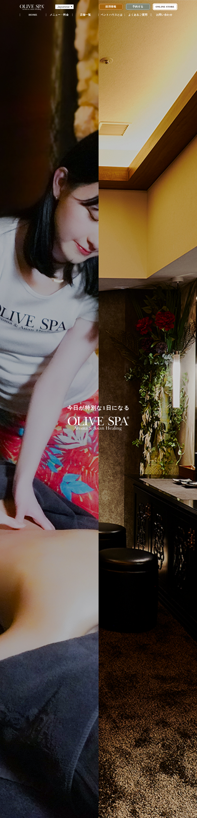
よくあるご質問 (137, 15)
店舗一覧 (85, 15)
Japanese (63, 6)
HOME (33, 15)
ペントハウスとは (111, 15)
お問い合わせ (164, 15)
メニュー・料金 (59, 15)
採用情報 (110, 6)
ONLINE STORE (165, 7)
